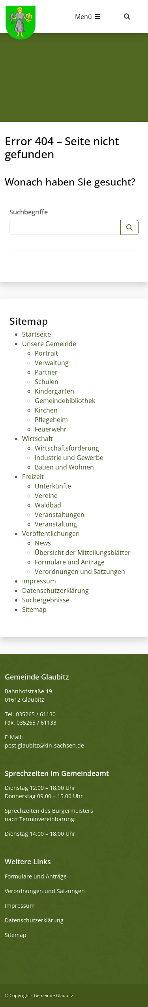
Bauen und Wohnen (64, 467)
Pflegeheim (51, 419)
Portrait (46, 353)
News (43, 543)
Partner (46, 372)
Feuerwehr (51, 429)
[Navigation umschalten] (88, 16)
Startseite (36, 334)
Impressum (39, 581)
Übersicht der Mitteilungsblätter (83, 552)
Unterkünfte (53, 486)
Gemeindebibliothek (65, 400)
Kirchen (46, 410)
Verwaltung (52, 362)
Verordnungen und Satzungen (80, 571)
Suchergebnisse (45, 600)
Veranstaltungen (59, 514)
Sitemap (34, 609)
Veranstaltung (56, 524)
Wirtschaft (37, 438)
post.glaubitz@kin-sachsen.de (44, 745)
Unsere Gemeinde (49, 343)
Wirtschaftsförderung (67, 448)
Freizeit (33, 476)
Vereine (46, 495)
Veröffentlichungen (51, 533)
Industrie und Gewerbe (69, 457)
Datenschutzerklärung (55, 590)
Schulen (46, 381)
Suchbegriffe (28, 212)
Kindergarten (54, 391)
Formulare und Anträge (70, 562)
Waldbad (48, 505)
